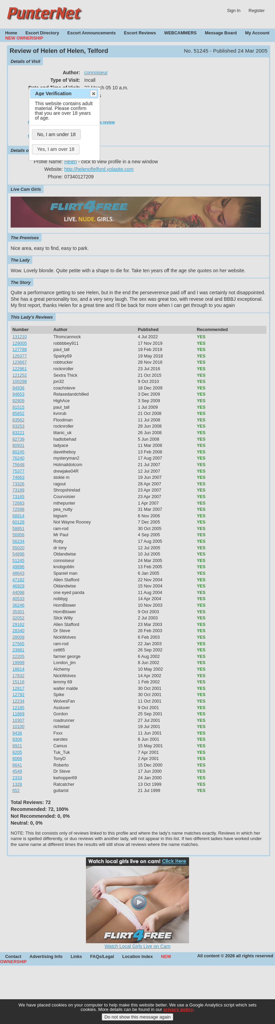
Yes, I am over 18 (55, 149)
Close (93, 93)
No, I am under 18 (56, 134)
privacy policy (178, 1014)
